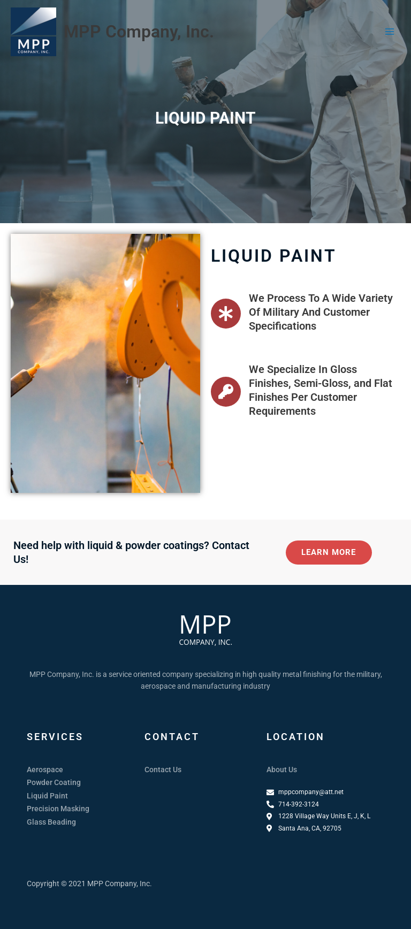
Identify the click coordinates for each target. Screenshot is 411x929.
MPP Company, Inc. (139, 31)
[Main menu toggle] (390, 32)
